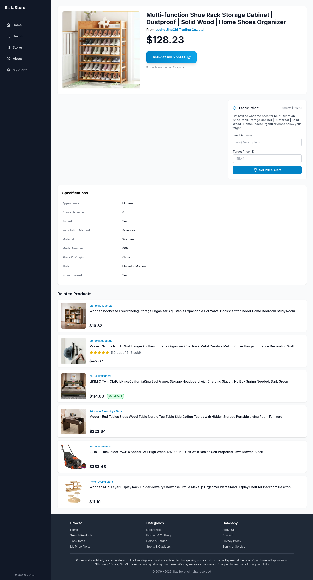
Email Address (242, 135)
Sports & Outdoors (158, 546)
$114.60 (96, 396)
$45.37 (96, 361)
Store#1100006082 (100, 340)
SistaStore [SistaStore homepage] (15, 7)
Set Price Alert (267, 170)
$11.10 (95, 501)
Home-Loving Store (101, 481)
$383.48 (97, 466)
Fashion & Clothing (158, 535)
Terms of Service (234, 546)
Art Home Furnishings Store (105, 411)
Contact (228, 535)
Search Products (81, 535)
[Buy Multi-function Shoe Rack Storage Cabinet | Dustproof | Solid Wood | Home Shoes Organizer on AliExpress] (171, 57)
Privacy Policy (232, 541)
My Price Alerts (80, 546)
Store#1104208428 (100, 305)
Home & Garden (156, 541)
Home (74, 529)
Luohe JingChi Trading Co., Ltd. (180, 30)
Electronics (153, 529)
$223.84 (97, 431)
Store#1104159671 (100, 446)
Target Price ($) (243, 151)
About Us (229, 529)
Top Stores (77, 541)
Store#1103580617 (100, 376)
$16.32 (95, 325)
